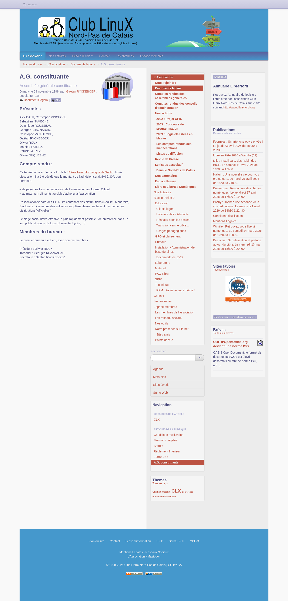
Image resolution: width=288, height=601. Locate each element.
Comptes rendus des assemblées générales (171, 96)
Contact (104, 56)
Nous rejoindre (165, 82)
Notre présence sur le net (171, 329)
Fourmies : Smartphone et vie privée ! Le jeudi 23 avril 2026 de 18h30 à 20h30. (238, 146)
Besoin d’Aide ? (82, 56)
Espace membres (151, 56)
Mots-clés (159, 377)
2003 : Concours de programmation (170, 126)
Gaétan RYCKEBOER (80, 91)
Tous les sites (221, 269)
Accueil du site (32, 64)
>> (199, 357)
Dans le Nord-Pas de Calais (175, 170)
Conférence (187, 492)
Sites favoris (161, 384)
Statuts (158, 446)
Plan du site (96, 541)
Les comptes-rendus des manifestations (173, 146)
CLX (58, 100)
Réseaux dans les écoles (173, 220)
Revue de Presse (167, 159)
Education (161, 203)
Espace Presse (165, 181)
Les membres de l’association (174, 312)
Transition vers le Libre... (172, 225)
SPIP (158, 279)
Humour (160, 242)
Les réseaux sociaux (168, 318)
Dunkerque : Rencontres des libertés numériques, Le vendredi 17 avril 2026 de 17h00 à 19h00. (237, 192)
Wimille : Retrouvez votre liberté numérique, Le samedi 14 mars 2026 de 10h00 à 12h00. (237, 231)
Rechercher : (158, 351)
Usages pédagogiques (171, 231)
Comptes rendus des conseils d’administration (176, 106)
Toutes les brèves (223, 333)
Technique (162, 284)
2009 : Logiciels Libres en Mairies (174, 136)
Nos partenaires (166, 175)
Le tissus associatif (168, 164)
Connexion (30, 4)
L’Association (32, 56)
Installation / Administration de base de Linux (175, 249)
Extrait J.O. (161, 457)
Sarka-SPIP (176, 541)
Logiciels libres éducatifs (172, 214)
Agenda (158, 369)
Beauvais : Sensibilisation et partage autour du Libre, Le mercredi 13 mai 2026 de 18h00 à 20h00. (237, 244)
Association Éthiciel (238, 286)
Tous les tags (160, 483)
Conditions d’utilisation (168, 435)
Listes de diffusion (169, 153)
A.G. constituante (166, 462)
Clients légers (165, 209)
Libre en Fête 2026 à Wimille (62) (235, 155)
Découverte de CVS (169, 257)
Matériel (160, 268)
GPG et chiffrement (168, 236)
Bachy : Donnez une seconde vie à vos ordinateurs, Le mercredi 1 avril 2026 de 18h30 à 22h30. (236, 206)
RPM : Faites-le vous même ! (175, 290)
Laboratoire (162, 262)
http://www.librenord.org (239, 107)
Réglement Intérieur (167, 451)
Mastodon (153, 556)
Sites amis (163, 334)
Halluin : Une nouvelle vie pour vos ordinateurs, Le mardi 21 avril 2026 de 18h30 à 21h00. (236, 179)
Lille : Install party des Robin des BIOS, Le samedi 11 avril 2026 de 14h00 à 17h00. (235, 165)
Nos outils (161, 323)
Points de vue (164, 340)
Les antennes (125, 56)
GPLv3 (194, 541)
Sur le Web (160, 392)
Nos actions (163, 113)
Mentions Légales (165, 440)
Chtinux (157, 491)
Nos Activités (57, 56)
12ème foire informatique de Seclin (90, 172)
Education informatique (164, 496)
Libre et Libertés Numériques (175, 186)
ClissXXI (166, 492)
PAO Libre (162, 273)
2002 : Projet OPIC (169, 119)
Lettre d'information (138, 541)
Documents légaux (82, 64)
